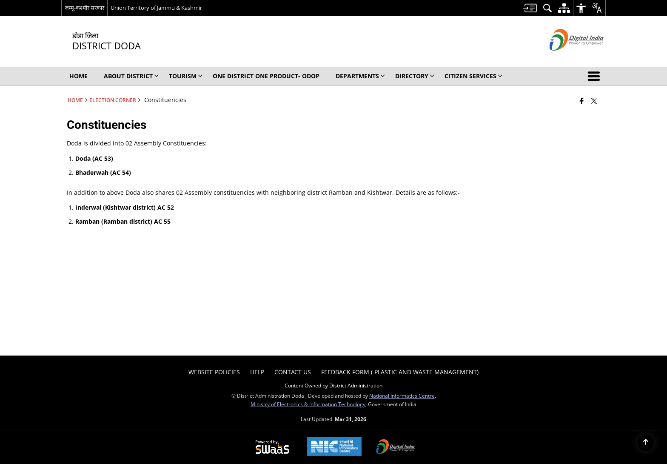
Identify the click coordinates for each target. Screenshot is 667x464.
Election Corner (112, 100)
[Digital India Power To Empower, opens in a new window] (396, 447)
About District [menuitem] (131, 76)
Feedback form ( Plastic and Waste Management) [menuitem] (400, 372)
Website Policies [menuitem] (214, 372)
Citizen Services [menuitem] (473, 76)
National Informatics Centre (402, 395)
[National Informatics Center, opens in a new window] (334, 447)
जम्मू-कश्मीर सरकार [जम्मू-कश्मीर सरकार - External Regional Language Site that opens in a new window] (84, 7)
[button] (595, 76)
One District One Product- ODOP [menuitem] (266, 76)
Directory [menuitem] (414, 76)
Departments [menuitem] (360, 76)
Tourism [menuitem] (185, 76)
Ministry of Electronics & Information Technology (308, 404)
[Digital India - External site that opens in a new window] (566, 58)
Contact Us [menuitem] (292, 372)
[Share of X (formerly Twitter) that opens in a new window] (594, 100)
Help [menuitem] (257, 372)
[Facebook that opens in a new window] (581, 100)
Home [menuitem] (78, 76)
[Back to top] (645, 442)
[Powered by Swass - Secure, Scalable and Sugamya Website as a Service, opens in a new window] (272, 447)
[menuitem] (530, 8)
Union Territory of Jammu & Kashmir (156, 7)
